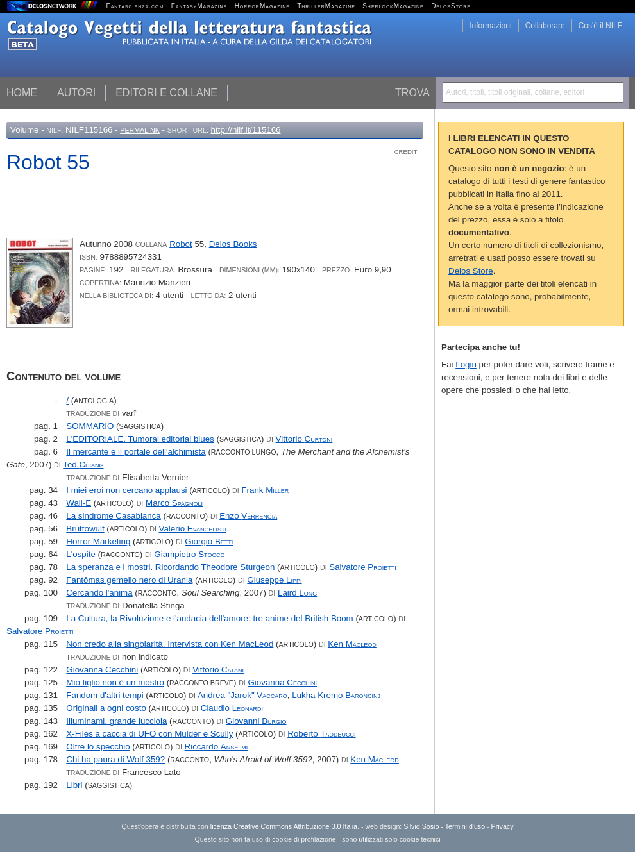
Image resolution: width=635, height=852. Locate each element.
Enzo (248, 516)
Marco (174, 503)
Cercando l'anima (99, 592)
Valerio (192, 528)
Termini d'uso (465, 826)
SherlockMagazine (393, 6)
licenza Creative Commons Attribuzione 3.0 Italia (283, 826)
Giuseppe (274, 580)
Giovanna (282, 682)
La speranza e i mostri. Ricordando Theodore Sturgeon (170, 567)
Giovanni (256, 721)
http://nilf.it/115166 (246, 130)
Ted (83, 464)
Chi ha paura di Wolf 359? (115, 759)
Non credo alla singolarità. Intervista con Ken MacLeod (169, 644)
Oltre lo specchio (98, 746)
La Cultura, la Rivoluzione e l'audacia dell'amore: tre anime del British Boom (209, 618)
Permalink (140, 130)
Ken (352, 644)
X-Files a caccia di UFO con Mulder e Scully (149, 734)
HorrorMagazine (262, 6)
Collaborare (545, 25)
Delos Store (470, 271)
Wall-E (78, 503)
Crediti (406, 151)
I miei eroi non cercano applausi (126, 490)
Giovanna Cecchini (102, 669)
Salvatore (362, 567)
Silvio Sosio (421, 826)
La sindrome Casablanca (113, 516)
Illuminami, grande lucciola (116, 721)
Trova (412, 92)
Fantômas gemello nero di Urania (129, 580)
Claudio (232, 708)
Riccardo (216, 746)
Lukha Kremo (336, 695)
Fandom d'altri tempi (104, 695)
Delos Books (233, 244)
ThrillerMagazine (326, 6)
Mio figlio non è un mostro (115, 682)
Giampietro (189, 554)
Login (466, 364)
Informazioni (490, 25)
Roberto (321, 734)
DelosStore (451, 6)
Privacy (502, 826)
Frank (265, 490)
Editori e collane (166, 92)
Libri (74, 785)
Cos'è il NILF (600, 25)
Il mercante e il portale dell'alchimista (135, 451)
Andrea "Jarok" (242, 695)
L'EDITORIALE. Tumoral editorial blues (140, 439)
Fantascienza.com (135, 6)
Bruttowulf (85, 528)
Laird (297, 592)
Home (21, 92)
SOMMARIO (90, 426)
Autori (76, 92)
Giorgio (209, 541)
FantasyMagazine (199, 6)
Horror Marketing (98, 541)
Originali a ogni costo (106, 708)
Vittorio (304, 439)
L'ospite (81, 554)
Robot (180, 244)
